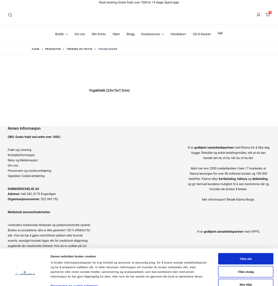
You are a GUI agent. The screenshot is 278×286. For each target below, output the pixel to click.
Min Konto (99, 34)
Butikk (59, 34)
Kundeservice (150, 34)
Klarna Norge (245, 199)
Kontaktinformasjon (21, 155)
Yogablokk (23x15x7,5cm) (109, 90)
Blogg (131, 34)
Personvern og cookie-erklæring (29, 171)
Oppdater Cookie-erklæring (26, 176)
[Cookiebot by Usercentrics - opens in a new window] (25, 278)
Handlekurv (178, 34)
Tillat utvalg (246, 247)
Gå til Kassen (202, 34)
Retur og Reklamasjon (23, 160)
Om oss (80, 34)
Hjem (116, 34)
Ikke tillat (246, 260)
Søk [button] (220, 33)
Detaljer (205, 278)
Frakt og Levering (19, 150)
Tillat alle (246, 234)
